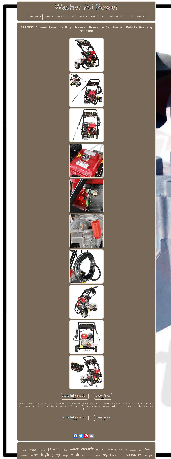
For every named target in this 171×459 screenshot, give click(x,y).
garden (100, 449)
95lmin (34, 455)
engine (123, 449)
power (53, 448)
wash (75, 455)
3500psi (148, 455)
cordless (64, 450)
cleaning (121, 456)
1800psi (133, 450)
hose (147, 449)
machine (24, 456)
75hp (105, 455)
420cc (140, 450)
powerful (90, 456)
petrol (112, 449)
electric (87, 448)
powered (41, 450)
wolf (83, 456)
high (45, 454)
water (74, 449)
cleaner (134, 455)
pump (56, 455)
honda (113, 455)
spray (97, 456)
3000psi (65, 456)
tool (24, 450)
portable (32, 450)
